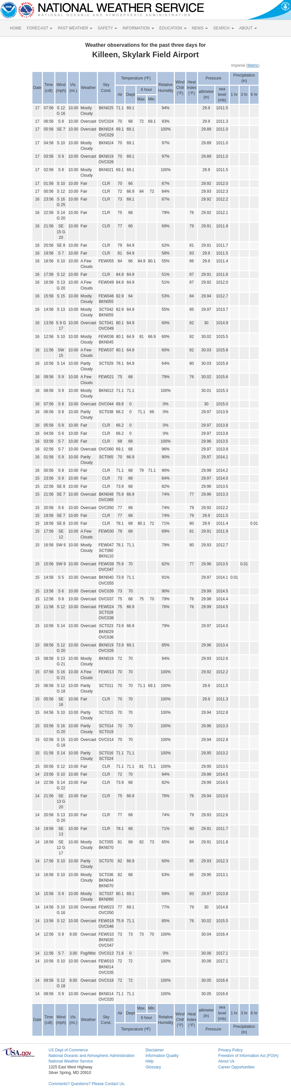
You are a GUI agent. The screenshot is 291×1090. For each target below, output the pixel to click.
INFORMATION (138, 28)
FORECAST (39, 28)
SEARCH (223, 28)
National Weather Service (70, 1061)
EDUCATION (173, 28)
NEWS (200, 28)
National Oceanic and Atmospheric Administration (91, 1055)
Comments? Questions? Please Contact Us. (86, 1083)
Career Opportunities (236, 1067)
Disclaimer (154, 1050)
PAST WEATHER (75, 28)
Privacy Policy (230, 1050)
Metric (252, 65)
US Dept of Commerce (68, 1050)
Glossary (153, 1067)
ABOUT (248, 28)
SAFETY (107, 28)
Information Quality (161, 1055)
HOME (16, 28)
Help (149, 1061)
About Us (226, 1061)
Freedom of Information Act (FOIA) (248, 1055)
